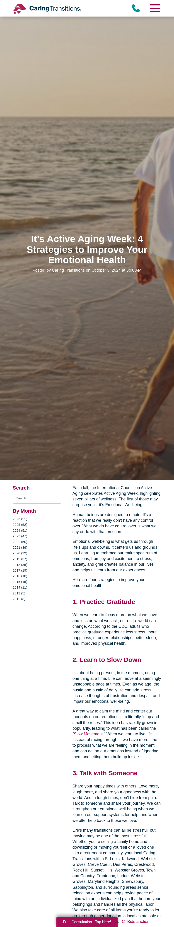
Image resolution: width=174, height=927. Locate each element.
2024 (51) (20, 530)
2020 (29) (20, 553)
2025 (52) (20, 524)
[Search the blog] (37, 498)
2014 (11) (20, 587)
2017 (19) (20, 570)
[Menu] (154, 8)
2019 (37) (20, 559)
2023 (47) (20, 536)
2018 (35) (20, 565)
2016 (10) (20, 576)
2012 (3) (19, 599)
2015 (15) (20, 582)
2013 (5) (19, 593)
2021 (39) (20, 547)
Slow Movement (88, 734)
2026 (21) (20, 519)
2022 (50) (20, 542)
